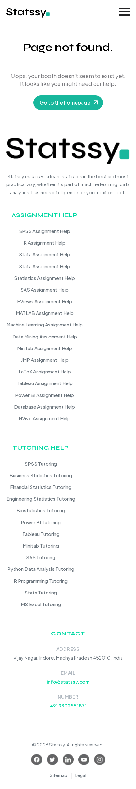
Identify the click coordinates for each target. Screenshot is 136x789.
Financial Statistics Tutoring (40, 487)
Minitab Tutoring (41, 545)
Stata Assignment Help (44, 254)
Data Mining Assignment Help (44, 336)
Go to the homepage (65, 102)
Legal (80, 775)
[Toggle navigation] (124, 12)
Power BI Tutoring (41, 522)
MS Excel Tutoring (41, 604)
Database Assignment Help (44, 407)
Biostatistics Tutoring (40, 510)
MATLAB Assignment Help (45, 313)
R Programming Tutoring (41, 581)
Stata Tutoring (41, 592)
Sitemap (58, 775)
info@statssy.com (68, 681)
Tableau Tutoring (41, 534)
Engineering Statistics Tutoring (40, 499)
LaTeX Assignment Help (45, 371)
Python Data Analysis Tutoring (40, 569)
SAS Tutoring (40, 557)
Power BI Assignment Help (44, 395)
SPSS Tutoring (41, 464)
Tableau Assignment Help (45, 383)
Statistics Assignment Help (44, 278)
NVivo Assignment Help (45, 418)
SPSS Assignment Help (44, 231)
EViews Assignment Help (44, 301)
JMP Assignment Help (45, 360)
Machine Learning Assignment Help (44, 324)
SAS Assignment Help (44, 289)
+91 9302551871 (68, 705)
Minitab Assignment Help (44, 348)
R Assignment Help (44, 243)
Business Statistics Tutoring (40, 475)
